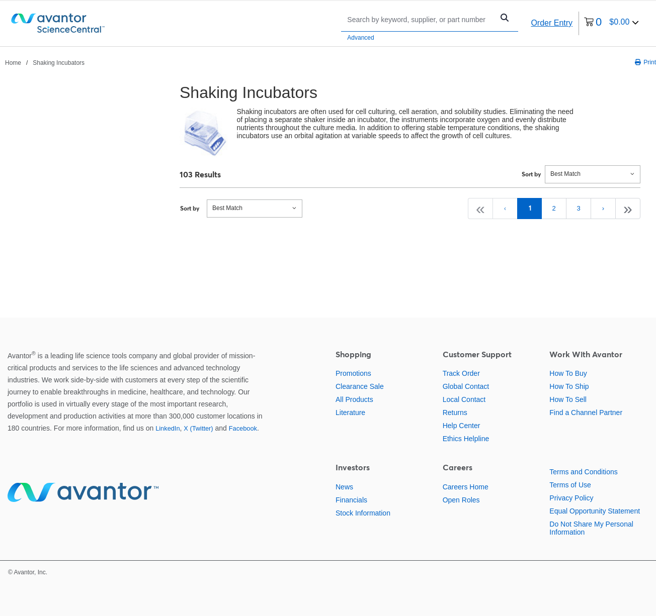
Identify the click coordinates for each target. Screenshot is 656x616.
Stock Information (363, 513)
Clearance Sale (360, 386)
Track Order (461, 373)
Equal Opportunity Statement (594, 511)
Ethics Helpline (466, 439)
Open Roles (461, 500)
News (344, 487)
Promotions (353, 373)
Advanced (360, 37)
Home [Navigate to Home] (13, 62)
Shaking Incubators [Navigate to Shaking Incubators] (59, 62)
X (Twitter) (198, 428)
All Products (354, 399)
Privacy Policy (571, 498)
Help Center (461, 426)
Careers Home (465, 487)
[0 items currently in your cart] (611, 23)
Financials (351, 500)
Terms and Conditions (583, 472)
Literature (350, 412)
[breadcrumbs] (45, 62)
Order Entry (551, 23)
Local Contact (464, 399)
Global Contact (466, 386)
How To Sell (568, 399)
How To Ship (569, 386)
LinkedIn (167, 428)
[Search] (420, 19)
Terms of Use (570, 485)
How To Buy (568, 373)
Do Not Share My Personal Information (591, 528)
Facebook (243, 428)
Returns (455, 412)
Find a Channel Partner (585, 412)
